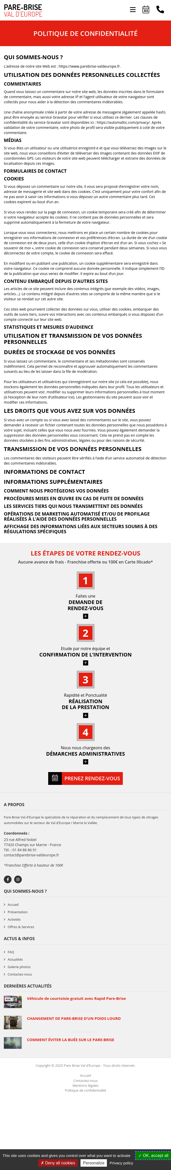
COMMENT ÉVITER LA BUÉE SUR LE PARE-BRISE (70, 1039)
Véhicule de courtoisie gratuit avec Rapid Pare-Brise (76, 998)
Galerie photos (19, 966)
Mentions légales (86, 1085)
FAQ (11, 952)
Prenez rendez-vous (145, 10)
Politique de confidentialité (85, 1090)
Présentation (17, 912)
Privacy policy (121, 1163)
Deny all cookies (58, 1163)
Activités (14, 919)
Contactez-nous (20, 974)
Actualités (15, 959)
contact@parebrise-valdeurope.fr (31, 855)
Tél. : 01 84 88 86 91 (20, 849)
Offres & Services (21, 927)
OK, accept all (153, 1155)
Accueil (13, 904)
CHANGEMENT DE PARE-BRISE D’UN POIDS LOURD (74, 1018)
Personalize (94, 1163)
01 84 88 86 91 (160, 10)
